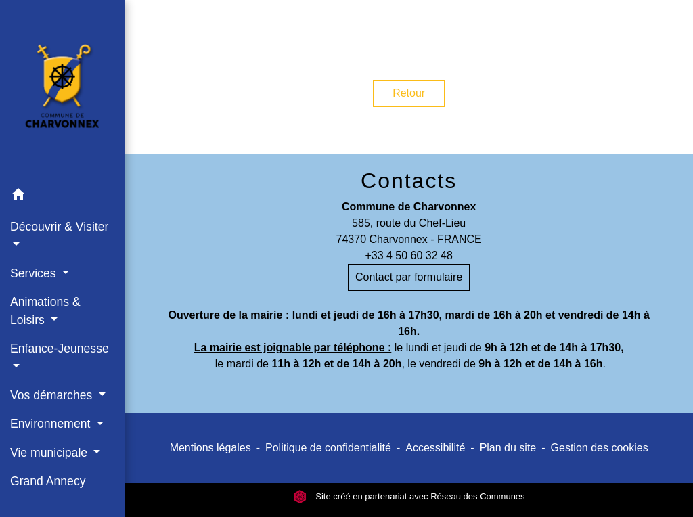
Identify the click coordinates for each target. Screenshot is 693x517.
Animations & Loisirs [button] (45, 310)
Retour (409, 93)
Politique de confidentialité (328, 447)
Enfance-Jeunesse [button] (59, 348)
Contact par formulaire (408, 277)
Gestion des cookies (599, 447)
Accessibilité (435, 447)
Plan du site (508, 447)
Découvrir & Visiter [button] (59, 226)
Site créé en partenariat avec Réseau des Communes (409, 496)
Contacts (409, 180)
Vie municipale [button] (50, 452)
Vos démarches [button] (52, 395)
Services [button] (34, 273)
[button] (62, 196)
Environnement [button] (51, 423)
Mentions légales (210, 447)
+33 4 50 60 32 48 (408, 255)
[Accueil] (62, 90)
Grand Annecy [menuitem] (48, 481)
